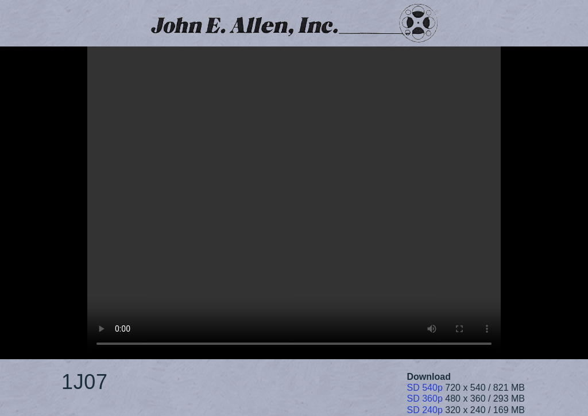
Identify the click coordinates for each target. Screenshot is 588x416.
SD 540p (425, 387)
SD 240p (425, 410)
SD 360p (425, 398)
